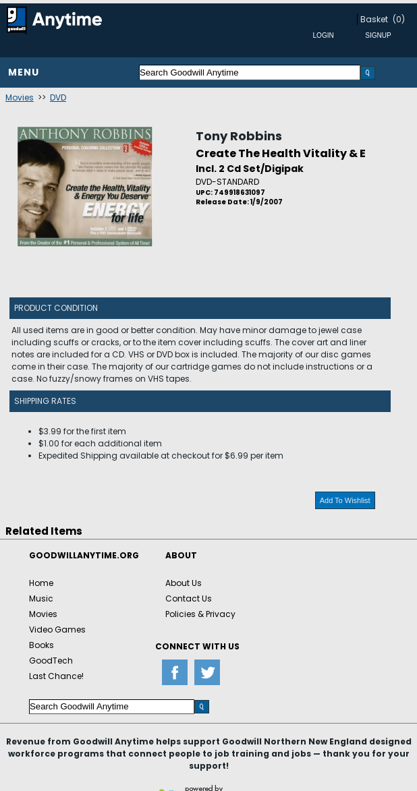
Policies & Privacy (200, 614)
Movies (19, 97)
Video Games (57, 629)
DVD (58, 97)
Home (41, 583)
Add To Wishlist (345, 500)
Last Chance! (56, 676)
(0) (399, 19)
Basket (374, 19)
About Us (183, 583)
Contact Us (188, 598)
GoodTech (51, 660)
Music (41, 598)
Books (41, 645)
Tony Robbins (239, 135)
